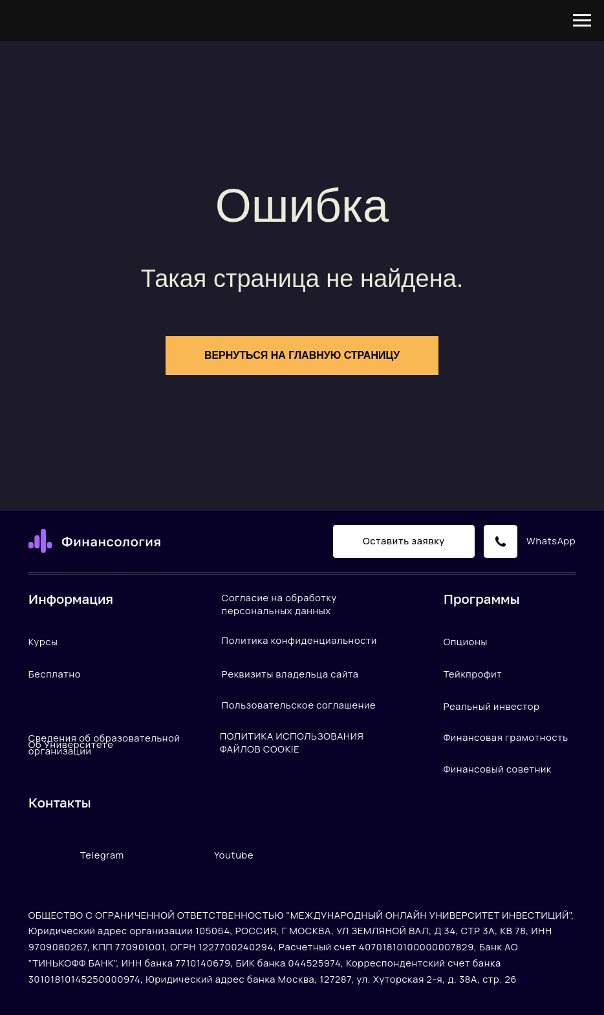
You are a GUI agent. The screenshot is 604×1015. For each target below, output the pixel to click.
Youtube (233, 854)
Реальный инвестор (492, 706)
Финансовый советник (498, 768)
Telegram (102, 854)
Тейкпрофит (473, 673)
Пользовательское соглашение (299, 704)
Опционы (466, 641)
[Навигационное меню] (582, 20)
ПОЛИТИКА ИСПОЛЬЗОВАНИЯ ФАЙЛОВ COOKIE (292, 742)
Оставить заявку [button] (404, 540)
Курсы (43, 641)
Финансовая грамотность (506, 737)
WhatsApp (551, 540)
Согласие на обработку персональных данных (279, 604)
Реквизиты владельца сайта (290, 673)
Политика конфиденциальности (299, 640)
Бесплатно (54, 673)
